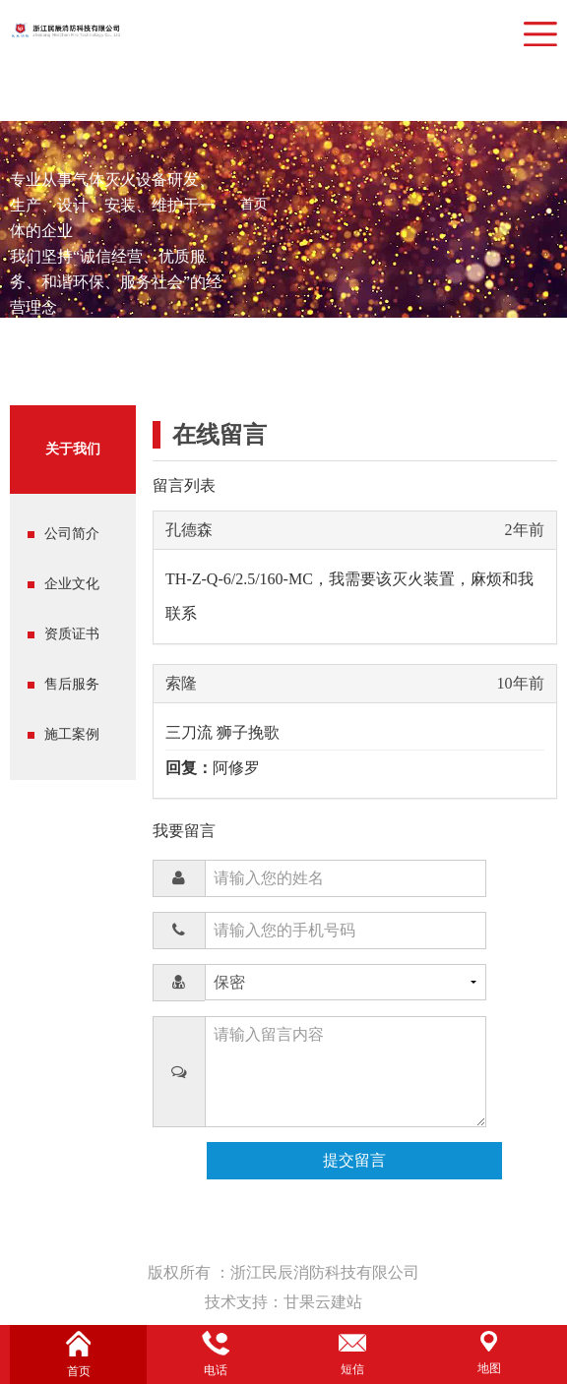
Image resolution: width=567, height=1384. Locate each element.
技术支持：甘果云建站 (283, 1302)
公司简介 (71, 533)
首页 (254, 204)
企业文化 (71, 583)
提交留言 (354, 1160)
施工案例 (71, 734)
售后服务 (71, 684)
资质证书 (71, 634)
